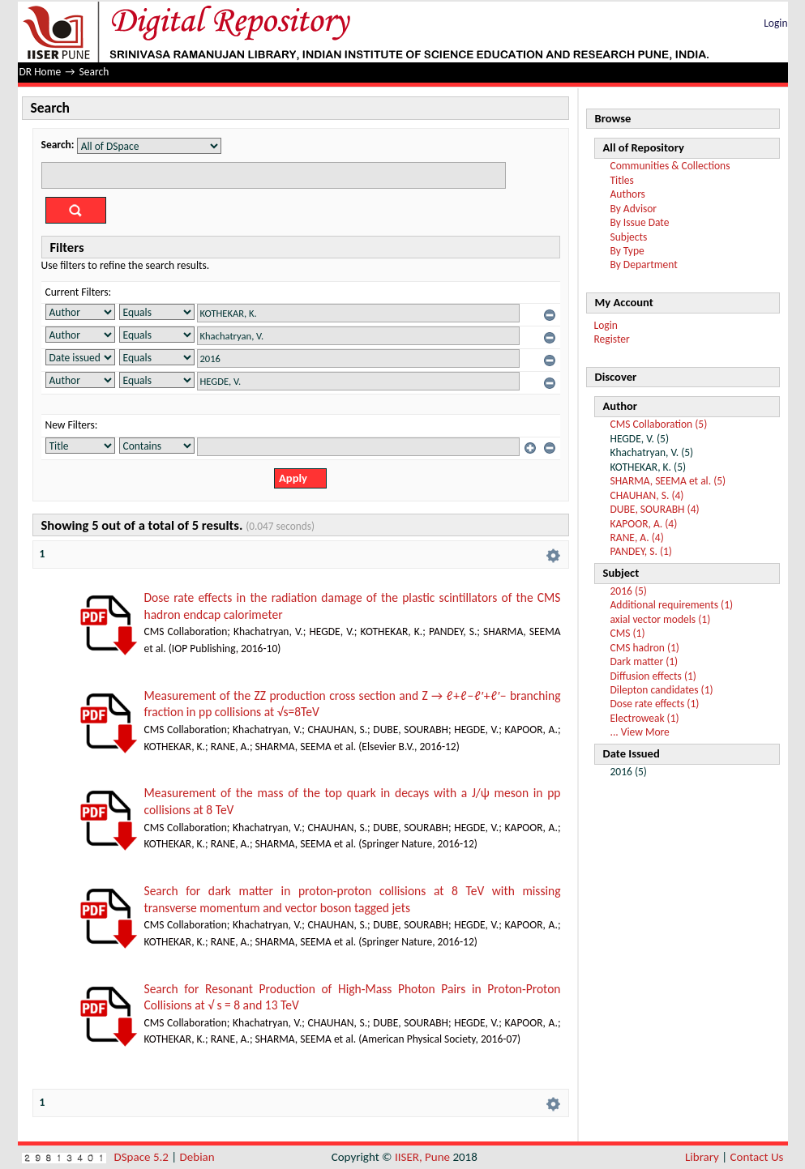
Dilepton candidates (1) (661, 690)
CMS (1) (627, 633)
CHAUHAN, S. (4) (647, 495)
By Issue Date (640, 222)
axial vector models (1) (660, 619)
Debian (197, 1157)
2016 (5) (628, 591)
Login (775, 23)
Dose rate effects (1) (655, 703)
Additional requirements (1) (672, 605)
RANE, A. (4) (637, 537)
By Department (644, 264)
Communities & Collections (670, 166)
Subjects (629, 237)
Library (702, 1157)
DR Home (40, 72)
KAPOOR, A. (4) (644, 524)
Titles (622, 180)
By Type (627, 251)
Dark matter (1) (644, 661)
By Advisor (633, 208)
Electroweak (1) (644, 718)
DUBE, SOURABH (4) (655, 509)
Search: (58, 144)
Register (612, 339)
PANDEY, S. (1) (641, 551)
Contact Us (757, 1157)
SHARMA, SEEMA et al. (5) (668, 481)
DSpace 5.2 (143, 1157)
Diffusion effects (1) (653, 676)
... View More (640, 732)
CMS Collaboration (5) (659, 424)
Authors (627, 194)
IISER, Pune (422, 1157)
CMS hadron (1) (644, 648)
